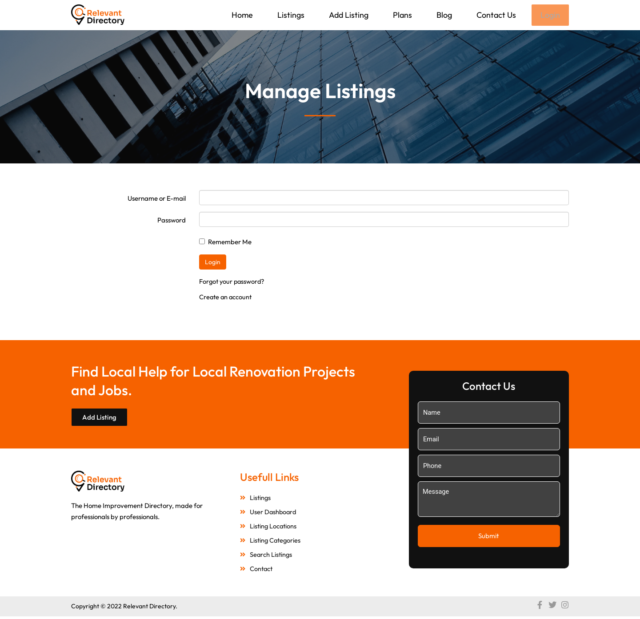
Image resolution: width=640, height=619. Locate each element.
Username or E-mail (157, 199)
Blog (443, 15)
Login (550, 15)
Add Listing (348, 15)
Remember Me (225, 242)
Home (241, 15)
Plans (401, 15)
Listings (290, 15)
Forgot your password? (233, 282)
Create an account (226, 298)
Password (171, 221)
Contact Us (495, 15)
